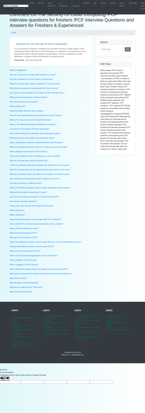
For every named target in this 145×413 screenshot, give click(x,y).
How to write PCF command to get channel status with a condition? (36, 224)
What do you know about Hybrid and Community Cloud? (32, 138)
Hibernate (133, 3)
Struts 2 (78, 330)
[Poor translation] (6, 378)
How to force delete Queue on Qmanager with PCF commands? (35, 219)
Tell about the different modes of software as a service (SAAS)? (35, 156)
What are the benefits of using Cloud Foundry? (28, 192)
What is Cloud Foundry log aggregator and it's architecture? (33, 256)
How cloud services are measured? (24, 102)
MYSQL (46, 332)
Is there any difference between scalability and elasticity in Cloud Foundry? (40, 165)
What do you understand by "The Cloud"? (26, 287)
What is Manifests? (17, 215)
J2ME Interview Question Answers (87, 337)
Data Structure (51, 4)
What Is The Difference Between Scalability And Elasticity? (33, 124)
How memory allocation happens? (23, 201)
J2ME (77, 334)
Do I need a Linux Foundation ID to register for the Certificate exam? (37, 93)
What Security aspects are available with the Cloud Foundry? (34, 88)
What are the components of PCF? (23, 237)
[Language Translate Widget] (16, 6)
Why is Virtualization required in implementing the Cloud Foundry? (36, 142)
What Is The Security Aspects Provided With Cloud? (30, 120)
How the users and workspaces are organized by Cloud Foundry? (36, 115)
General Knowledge (82, 339)
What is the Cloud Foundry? (21, 292)
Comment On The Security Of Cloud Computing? (41, 44)
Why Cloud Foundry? (18, 278)
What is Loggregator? (18, 70)
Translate (19, 8)
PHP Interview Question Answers (86, 315)
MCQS (41, 3)
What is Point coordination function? (24, 228)
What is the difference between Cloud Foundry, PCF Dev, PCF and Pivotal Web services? (45, 242)
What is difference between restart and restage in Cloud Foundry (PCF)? (39, 269)
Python (103, 3)
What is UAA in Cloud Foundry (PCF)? (25, 251)
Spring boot (48, 327)
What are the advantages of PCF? (23, 233)
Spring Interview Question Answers (87, 327)
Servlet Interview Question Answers (119, 330)
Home (31, 3)
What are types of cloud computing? (24, 283)
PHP (45, 337)
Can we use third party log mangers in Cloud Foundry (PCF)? (34, 197)
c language (16, 327)
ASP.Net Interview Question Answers (57, 330)
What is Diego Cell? (18, 106)
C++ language (17, 334)
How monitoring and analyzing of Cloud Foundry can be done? (35, 179)
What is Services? (17, 210)
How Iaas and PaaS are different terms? (26, 183)
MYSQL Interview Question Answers (56, 334)
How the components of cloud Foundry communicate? (31, 79)
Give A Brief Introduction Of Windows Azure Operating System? (35, 133)
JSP (95, 3)
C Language (75, 4)
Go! (127, 49)
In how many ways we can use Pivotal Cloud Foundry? (32, 206)
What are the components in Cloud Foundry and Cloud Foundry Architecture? (41, 274)
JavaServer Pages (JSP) (83, 318)
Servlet (86, 3)
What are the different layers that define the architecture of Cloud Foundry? (40, 174)
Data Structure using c (20, 342)
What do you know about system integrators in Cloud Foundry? (35, 84)
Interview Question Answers (116, 318)
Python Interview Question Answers (24, 325)
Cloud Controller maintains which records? (27, 111)
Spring (113, 3)
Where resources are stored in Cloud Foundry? (28, 152)
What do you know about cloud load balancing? (29, 161)
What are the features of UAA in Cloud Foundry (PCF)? (32, 246)
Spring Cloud (48, 320)
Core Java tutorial (113, 315)
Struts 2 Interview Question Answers (88, 332)
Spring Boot (122, 4)
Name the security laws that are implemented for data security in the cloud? (40, 170)
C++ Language (63, 4)
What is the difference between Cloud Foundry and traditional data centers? (40, 188)
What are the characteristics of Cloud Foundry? (28, 97)
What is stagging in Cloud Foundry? (24, 265)
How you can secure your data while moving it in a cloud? (33, 75)
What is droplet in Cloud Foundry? (23, 260)
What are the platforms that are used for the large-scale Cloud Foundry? (38, 147)
